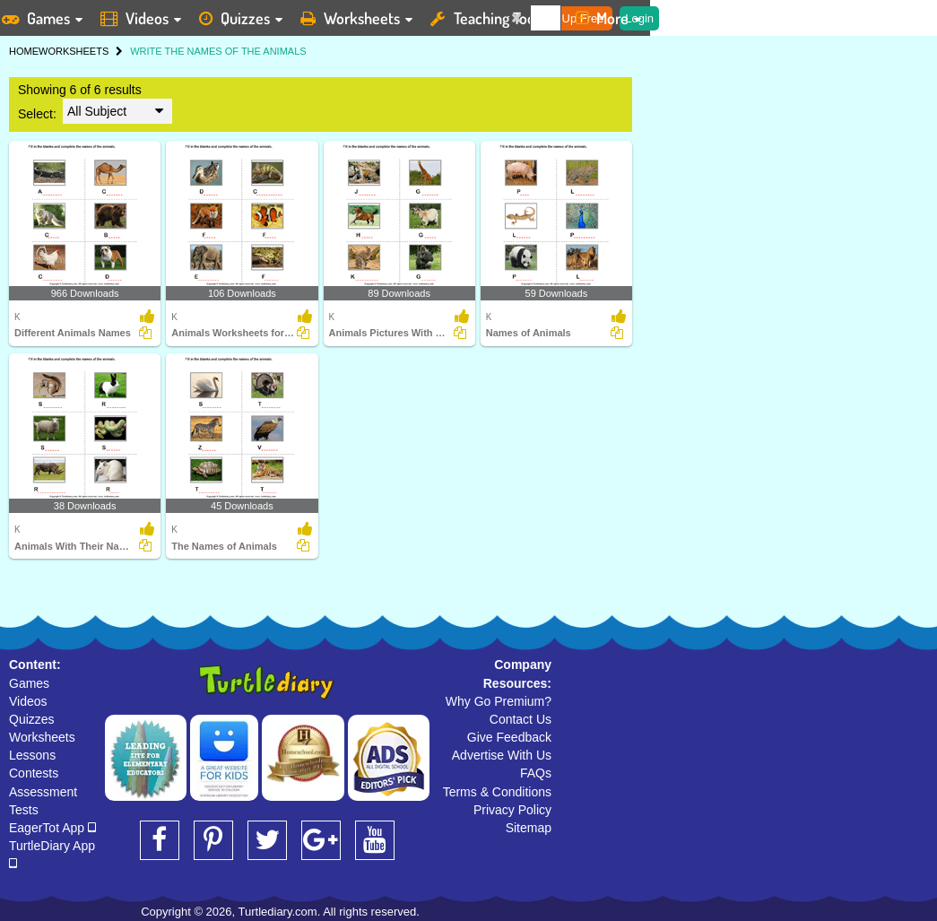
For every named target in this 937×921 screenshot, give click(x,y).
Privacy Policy (512, 810)
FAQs (535, 773)
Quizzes (32, 719)
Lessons (32, 755)
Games (29, 683)
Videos (28, 701)
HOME (24, 51)
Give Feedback (509, 737)
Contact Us (520, 719)
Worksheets (42, 737)
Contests (33, 773)
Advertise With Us (501, 755)
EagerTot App (52, 828)
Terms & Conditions (497, 792)
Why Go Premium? (498, 701)
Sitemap (528, 828)
